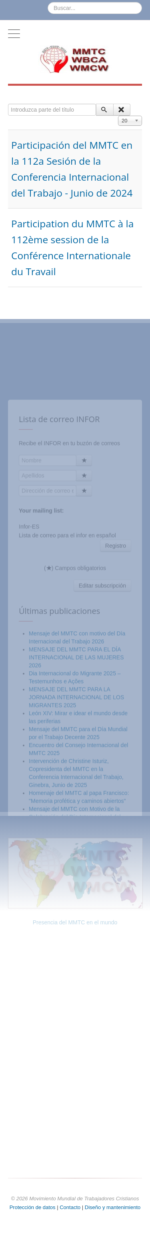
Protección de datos (33, 1207)
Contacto (71, 1207)
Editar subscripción (102, 672)
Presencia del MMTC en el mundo (75, 922)
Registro (115, 632)
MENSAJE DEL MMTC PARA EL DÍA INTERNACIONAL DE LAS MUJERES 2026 (76, 744)
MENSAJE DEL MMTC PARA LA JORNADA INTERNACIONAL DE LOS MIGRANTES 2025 (76, 784)
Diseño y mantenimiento (112, 1207)
